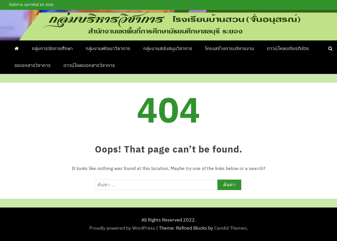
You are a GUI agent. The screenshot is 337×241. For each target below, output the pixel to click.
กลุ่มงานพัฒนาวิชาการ (108, 49)
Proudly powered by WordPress (122, 228)
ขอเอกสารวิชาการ (33, 66)
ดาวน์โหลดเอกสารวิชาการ (89, 66)
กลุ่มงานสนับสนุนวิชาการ (167, 49)
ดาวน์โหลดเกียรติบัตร (288, 49)
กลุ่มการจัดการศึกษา (52, 49)
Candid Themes (230, 228)
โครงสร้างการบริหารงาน (229, 49)
